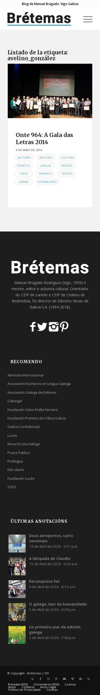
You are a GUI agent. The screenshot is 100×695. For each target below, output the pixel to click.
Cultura (67, 158)
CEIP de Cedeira (65, 294)
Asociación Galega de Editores (32, 392)
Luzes (12, 435)
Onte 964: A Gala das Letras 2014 (44, 138)
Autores (24, 158)
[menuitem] (85, 18)
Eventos (23, 166)
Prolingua (15, 461)
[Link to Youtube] (65, 679)
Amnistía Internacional (25, 375)
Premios (45, 173)
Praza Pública (18, 452)
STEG (11, 486)
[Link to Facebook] (41, 679)
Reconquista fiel (44, 581)
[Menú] (85, 18)
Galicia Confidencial (23, 426)
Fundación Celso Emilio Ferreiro (32, 409)
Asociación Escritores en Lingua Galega (39, 383)
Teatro (67, 173)
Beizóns (45, 158)
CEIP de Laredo (34, 294)
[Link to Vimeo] (73, 679)
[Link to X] (33, 679)
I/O (47, 673)
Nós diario (15, 469)
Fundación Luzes (21, 478)
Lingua (45, 166)
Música (67, 166)
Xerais (24, 182)
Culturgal (14, 400)
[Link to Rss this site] (89, 679)
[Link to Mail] (81, 679)
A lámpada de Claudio (49, 558)
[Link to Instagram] (49, 679)
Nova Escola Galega (23, 443)
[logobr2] (41, 18)
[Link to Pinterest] (57, 679)
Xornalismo (47, 182)
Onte (24, 173)
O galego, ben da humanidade (58, 604)
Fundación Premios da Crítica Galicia (36, 418)
